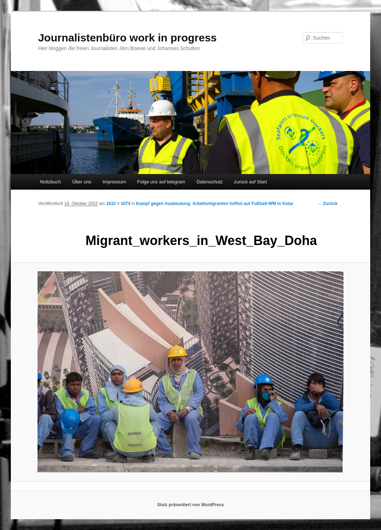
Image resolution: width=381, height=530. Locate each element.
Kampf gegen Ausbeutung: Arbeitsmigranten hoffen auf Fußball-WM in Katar (214, 203)
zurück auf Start (250, 181)
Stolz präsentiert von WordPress (190, 504)
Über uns (81, 181)
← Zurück (327, 203)
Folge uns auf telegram (161, 181)
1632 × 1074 (118, 203)
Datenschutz (210, 181)
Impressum (114, 181)
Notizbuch (50, 181)
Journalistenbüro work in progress (127, 38)
